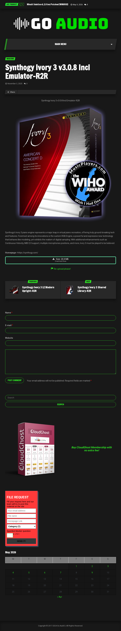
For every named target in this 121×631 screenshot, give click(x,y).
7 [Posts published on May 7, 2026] (60, 573)
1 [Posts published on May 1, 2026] (76, 566)
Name (8, 313)
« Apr (59, 597)
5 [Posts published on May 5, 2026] (29, 573)
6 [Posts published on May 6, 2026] (44, 573)
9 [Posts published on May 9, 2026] (92, 573)
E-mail (9, 326)
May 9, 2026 (78, 5)
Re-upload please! (61, 269)
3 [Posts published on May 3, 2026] (108, 566)
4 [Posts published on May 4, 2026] (13, 573)
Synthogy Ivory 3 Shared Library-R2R (92, 289)
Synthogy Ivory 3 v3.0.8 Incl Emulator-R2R (47, 71)
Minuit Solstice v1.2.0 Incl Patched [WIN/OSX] (47, 4)
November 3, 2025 (15, 84)
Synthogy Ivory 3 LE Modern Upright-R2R (38, 289)
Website (9, 338)
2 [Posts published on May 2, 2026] (92, 566)
